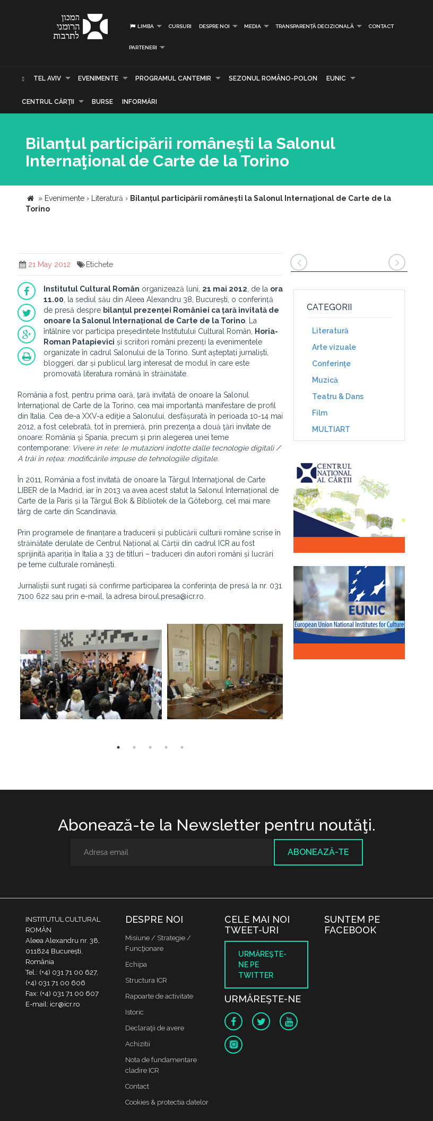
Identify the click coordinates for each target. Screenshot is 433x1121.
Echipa (136, 964)
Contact (381, 26)
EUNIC (336, 78)
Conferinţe (331, 363)
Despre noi (214, 26)
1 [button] (118, 747)
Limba (141, 26)
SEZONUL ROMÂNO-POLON (273, 78)
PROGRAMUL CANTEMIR (173, 78)
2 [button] (134, 747)
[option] (91, 673)
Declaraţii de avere (154, 1028)
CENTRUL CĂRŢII (48, 101)
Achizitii (137, 1044)
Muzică (325, 380)
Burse (102, 101)
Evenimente (98, 78)
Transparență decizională (314, 26)
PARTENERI (143, 47)
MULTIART (331, 429)
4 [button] (166, 747)
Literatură (330, 330)
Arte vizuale (334, 347)
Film (319, 413)
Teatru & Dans (337, 396)
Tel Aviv (47, 78)
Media (252, 26)
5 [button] (182, 747)
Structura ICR (146, 980)
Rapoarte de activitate (159, 996)
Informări (139, 101)
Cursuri (180, 26)
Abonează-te (318, 852)
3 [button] (150, 747)
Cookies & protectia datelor (167, 1102)
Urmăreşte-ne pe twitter (262, 964)
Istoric (134, 1012)
